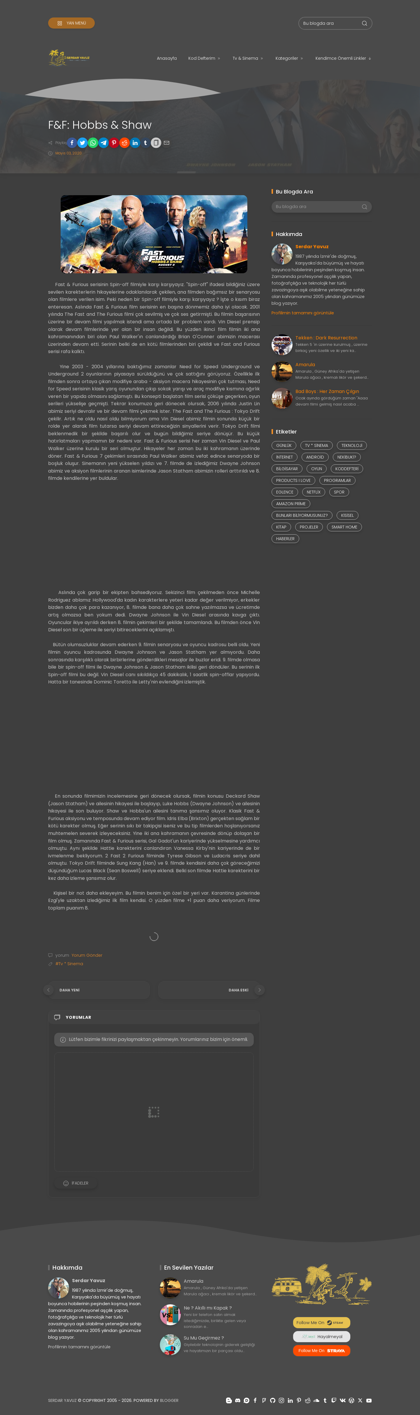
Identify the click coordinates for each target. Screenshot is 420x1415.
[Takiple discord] (238, 1400)
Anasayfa (167, 58)
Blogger (169, 1400)
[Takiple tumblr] (325, 1400)
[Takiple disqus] (246, 1400)
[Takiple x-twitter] (360, 1400)
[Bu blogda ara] (335, 23)
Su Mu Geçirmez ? (204, 1338)
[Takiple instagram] (281, 1400)
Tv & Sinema (248, 58)
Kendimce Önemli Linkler (344, 58)
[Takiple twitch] (334, 1400)
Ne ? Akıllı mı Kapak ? (208, 1308)
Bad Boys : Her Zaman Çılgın (327, 391)
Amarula (305, 364)
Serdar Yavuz (312, 247)
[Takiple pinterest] (299, 1400)
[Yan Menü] (71, 23)
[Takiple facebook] (255, 1400)
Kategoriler (290, 58)
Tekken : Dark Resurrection (326, 337)
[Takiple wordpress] (351, 1400)
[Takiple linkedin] (290, 1400)
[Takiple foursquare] (264, 1400)
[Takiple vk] (343, 1400)
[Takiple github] (273, 1400)
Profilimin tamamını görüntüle (303, 313)
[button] (72, 143)
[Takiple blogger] (229, 1400)
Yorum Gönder (86, 955)
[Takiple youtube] (369, 1400)
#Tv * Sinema (69, 964)
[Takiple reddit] (308, 1400)
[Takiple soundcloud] (316, 1400)
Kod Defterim (204, 58)
